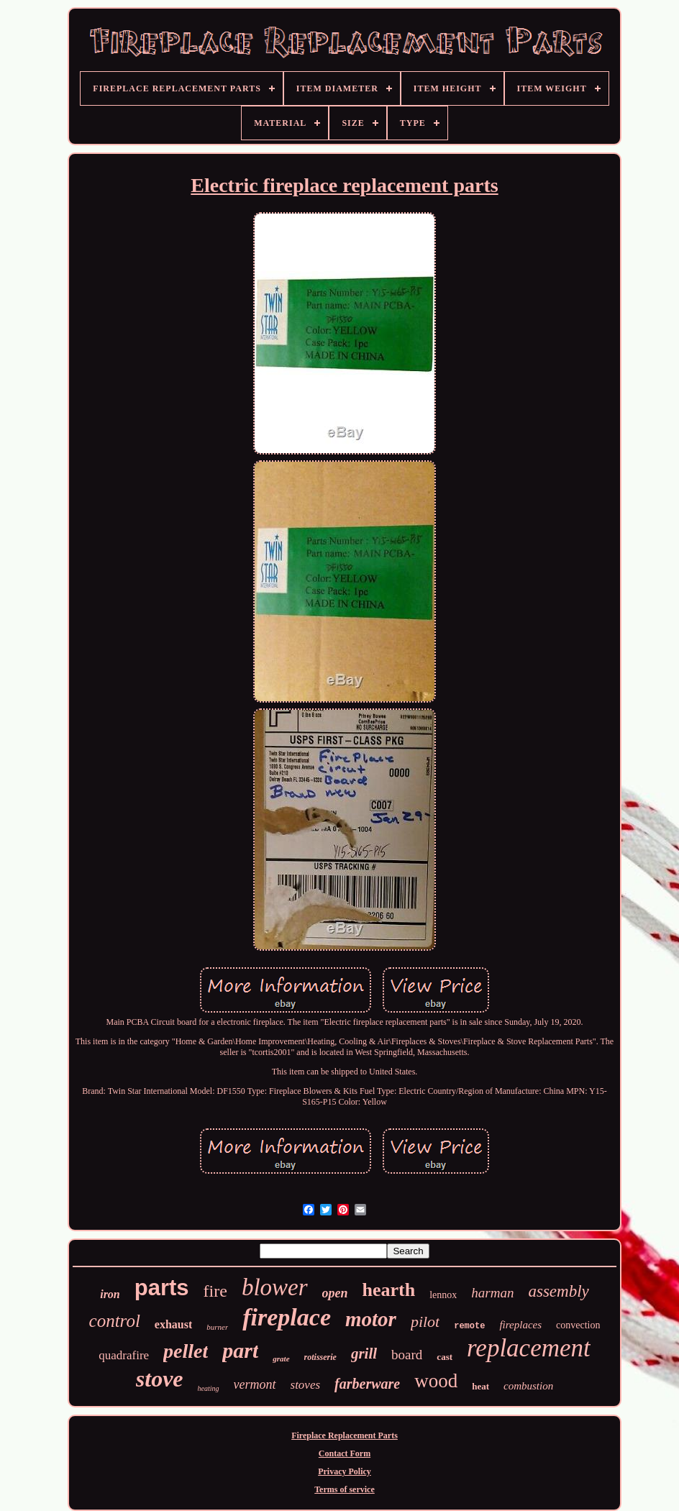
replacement (529, 1348)
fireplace (286, 1317)
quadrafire (124, 1355)
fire (215, 1291)
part (240, 1350)
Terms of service (344, 1489)
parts (162, 1287)
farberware (367, 1384)
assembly (558, 1291)
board (406, 1354)
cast (444, 1356)
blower (275, 1287)
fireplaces (520, 1324)
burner (217, 1327)
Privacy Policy (344, 1471)
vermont (255, 1384)
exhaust (173, 1324)
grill (364, 1353)
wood (435, 1381)
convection (578, 1325)
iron (110, 1294)
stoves (306, 1385)
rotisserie (320, 1357)
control (114, 1320)
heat (480, 1386)
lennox (443, 1294)
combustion (528, 1386)
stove (159, 1379)
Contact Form (344, 1453)
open (335, 1293)
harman (492, 1292)
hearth (389, 1289)
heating (208, 1388)
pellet (185, 1351)
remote (469, 1326)
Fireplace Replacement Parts (344, 1435)
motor (370, 1318)
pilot (425, 1321)
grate (281, 1358)
